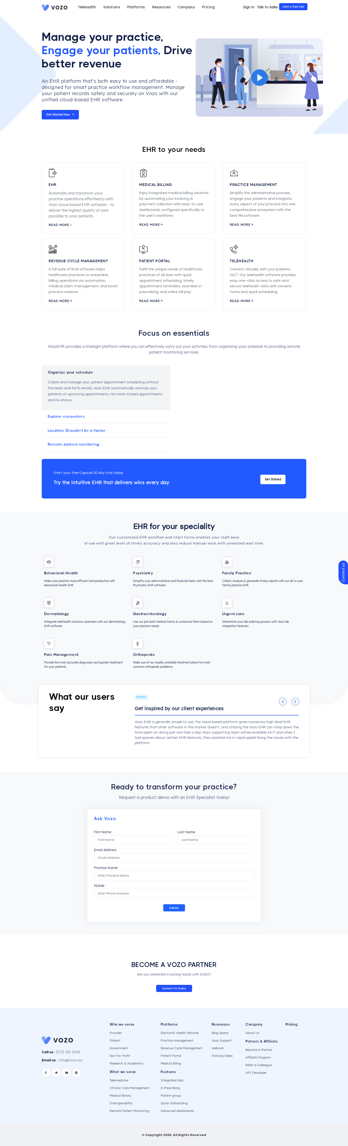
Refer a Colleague (259, 1065)
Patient (115, 1040)
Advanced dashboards (177, 1111)
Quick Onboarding (174, 1103)
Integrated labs (172, 1080)
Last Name (186, 832)
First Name (102, 832)
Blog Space (220, 1033)
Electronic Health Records (180, 1033)
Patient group (171, 1095)
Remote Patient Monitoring (129, 1111)
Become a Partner (259, 1050)
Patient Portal (171, 1056)
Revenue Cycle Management (182, 1048)
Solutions (111, 7)
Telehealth (87, 7)
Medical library (120, 1095)
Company (186, 7)
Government (119, 1048)
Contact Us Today (174, 988)
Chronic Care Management (129, 1088)
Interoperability (121, 1103)
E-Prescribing (170, 1088)
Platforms (136, 7)
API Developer (256, 1072)
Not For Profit (120, 1056)
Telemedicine (119, 1080)
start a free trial (293, 6)
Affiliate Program (258, 1057)
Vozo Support (222, 1040)
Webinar (218, 1048)
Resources (161, 7)
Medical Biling (171, 1063)
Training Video (222, 1056)
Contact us (343, 572)
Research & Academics (126, 1063)
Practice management (177, 1040)
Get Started (273, 479)
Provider (116, 1033)
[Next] (295, 701)
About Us (252, 1033)
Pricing (208, 7)
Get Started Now (60, 114)
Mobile (99, 886)
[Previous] (282, 701)
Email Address (105, 850)
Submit (174, 908)
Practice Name (105, 868)
